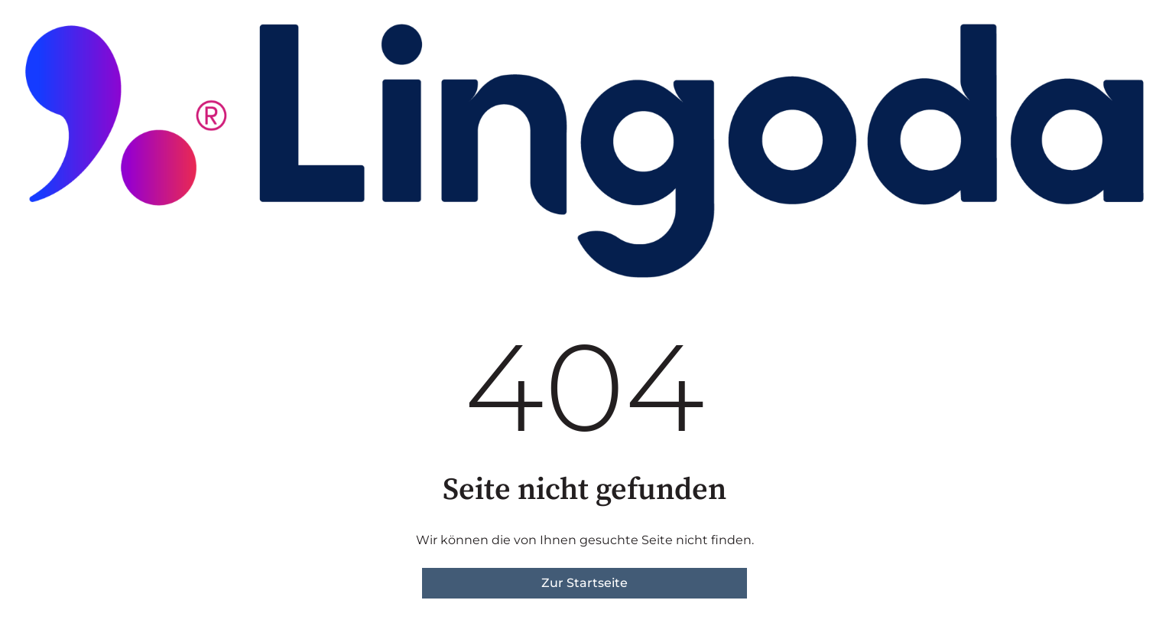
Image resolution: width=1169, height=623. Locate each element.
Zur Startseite (584, 583)
